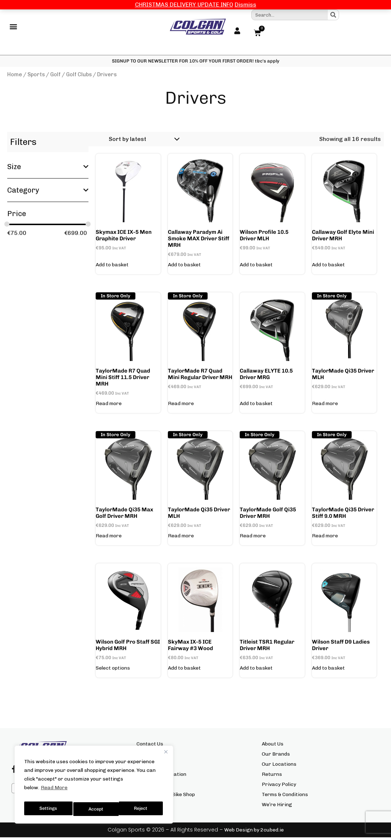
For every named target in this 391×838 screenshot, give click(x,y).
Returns (272, 775)
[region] (93, 787)
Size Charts (150, 755)
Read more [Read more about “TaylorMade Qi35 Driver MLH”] (325, 404)
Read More (54, 792)
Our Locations (279, 765)
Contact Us (149, 745)
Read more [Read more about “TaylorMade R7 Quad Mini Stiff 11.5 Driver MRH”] (109, 404)
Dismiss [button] (245, 4)
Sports (36, 75)
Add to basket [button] (112, 265)
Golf (55, 75)
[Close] (165, 756)
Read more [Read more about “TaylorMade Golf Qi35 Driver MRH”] (253, 536)
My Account (150, 765)
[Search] (333, 15)
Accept (141, 809)
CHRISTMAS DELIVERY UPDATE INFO (184, 4)
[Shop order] (143, 140)
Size (47, 167)
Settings (48, 809)
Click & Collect (152, 785)
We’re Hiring (277, 805)
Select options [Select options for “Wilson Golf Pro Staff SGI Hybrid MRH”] (113, 668)
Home (14, 75)
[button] (13, 27)
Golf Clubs (79, 75)
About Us (272, 745)
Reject (95, 809)
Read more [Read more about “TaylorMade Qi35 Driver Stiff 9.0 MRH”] (325, 536)
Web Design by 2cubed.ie (254, 831)
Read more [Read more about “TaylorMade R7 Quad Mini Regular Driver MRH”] (181, 404)
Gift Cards (148, 805)
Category (47, 190)
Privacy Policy (279, 785)
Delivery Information (161, 775)
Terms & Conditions (285, 795)
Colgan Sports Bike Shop (165, 795)
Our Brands (276, 755)
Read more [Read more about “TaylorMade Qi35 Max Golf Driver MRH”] (109, 536)
